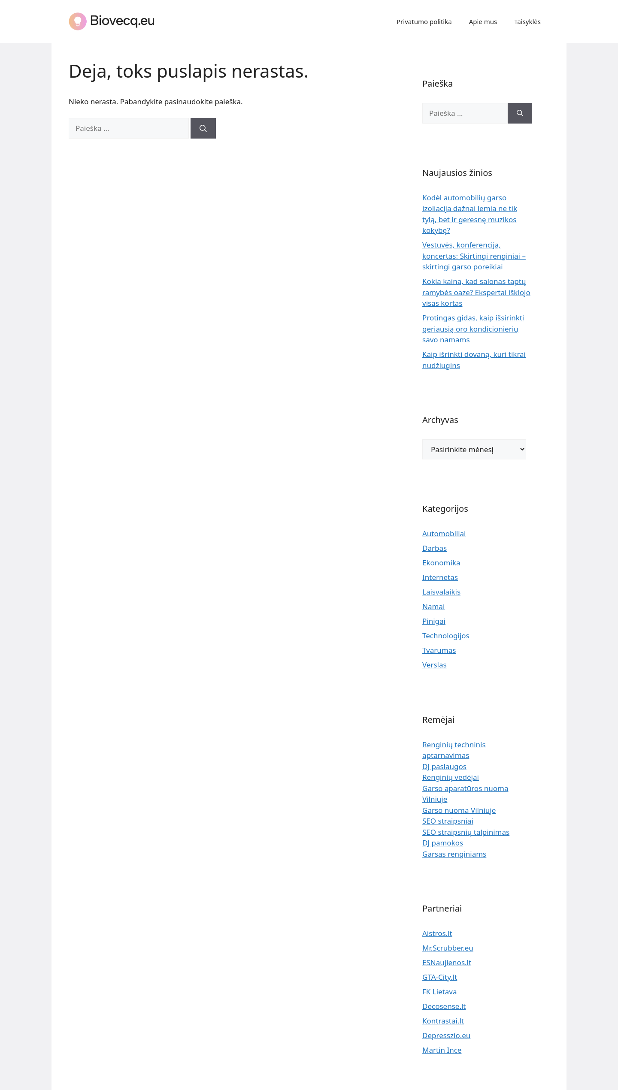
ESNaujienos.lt (446, 962)
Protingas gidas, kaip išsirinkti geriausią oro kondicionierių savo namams (473, 328)
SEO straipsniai (447, 821)
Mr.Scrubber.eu (447, 948)
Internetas (440, 577)
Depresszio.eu (446, 1035)
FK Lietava (439, 991)
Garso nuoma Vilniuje (459, 810)
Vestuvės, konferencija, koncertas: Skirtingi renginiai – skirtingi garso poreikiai (474, 256)
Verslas (434, 665)
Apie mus (483, 21)
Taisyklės (527, 21)
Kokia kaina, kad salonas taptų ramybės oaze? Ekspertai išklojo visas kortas (476, 292)
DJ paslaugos (444, 766)
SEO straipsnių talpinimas (465, 832)
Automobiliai (444, 533)
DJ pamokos (442, 843)
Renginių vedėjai (450, 777)
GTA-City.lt (439, 977)
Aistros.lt (437, 933)
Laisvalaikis (441, 592)
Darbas (434, 548)
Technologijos (446, 635)
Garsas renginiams (454, 854)
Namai (433, 606)
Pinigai (433, 621)
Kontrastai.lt (443, 1021)
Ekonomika (441, 563)
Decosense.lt (444, 1006)
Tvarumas (439, 650)
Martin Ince (441, 1050)
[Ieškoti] (203, 128)
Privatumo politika (424, 21)
